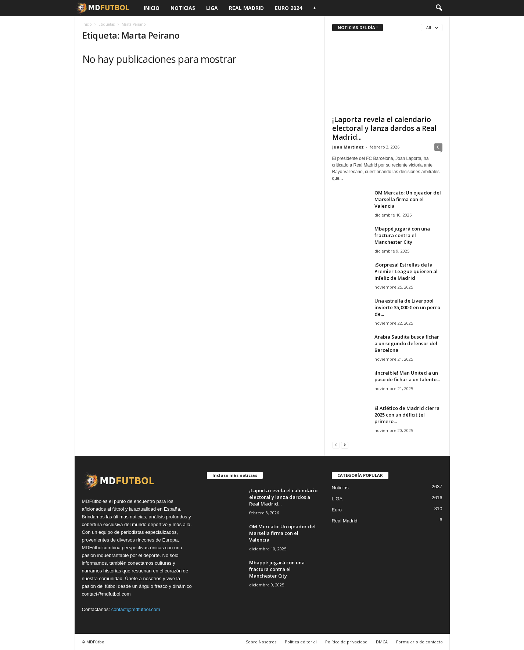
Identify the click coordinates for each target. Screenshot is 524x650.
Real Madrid (246, 7)
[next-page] (344, 445)
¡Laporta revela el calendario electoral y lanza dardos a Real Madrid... (384, 128)
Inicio (151, 7)
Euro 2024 (288, 7)
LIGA (212, 7)
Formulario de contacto (419, 641)
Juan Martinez (348, 147)
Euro (337, 509)
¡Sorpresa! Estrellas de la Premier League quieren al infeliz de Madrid (406, 271)
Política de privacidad (346, 641)
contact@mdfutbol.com (135, 609)
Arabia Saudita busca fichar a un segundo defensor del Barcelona (406, 343)
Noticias (183, 7)
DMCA (382, 641)
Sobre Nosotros (261, 641)
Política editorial (301, 641)
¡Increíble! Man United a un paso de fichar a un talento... (407, 376)
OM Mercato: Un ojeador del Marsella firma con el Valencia (407, 199)
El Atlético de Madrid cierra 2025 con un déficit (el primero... (406, 415)
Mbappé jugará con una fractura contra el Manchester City (402, 235)
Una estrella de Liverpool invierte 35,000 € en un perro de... (407, 307)
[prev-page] (336, 445)
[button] (439, 8)
